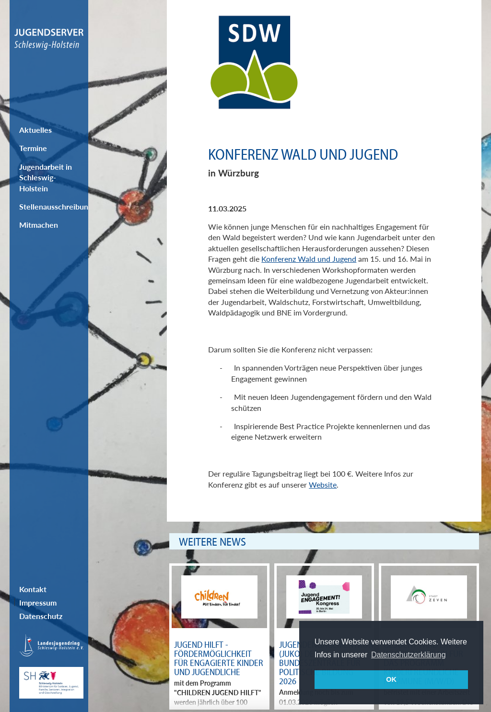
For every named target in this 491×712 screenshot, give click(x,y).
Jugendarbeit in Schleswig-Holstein (45, 177)
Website (323, 484)
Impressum (38, 602)
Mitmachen (38, 224)
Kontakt (33, 589)
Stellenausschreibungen (53, 206)
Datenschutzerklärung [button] (408, 655)
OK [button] (391, 679)
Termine (33, 147)
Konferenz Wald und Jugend (308, 258)
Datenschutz (40, 615)
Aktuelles (35, 129)
